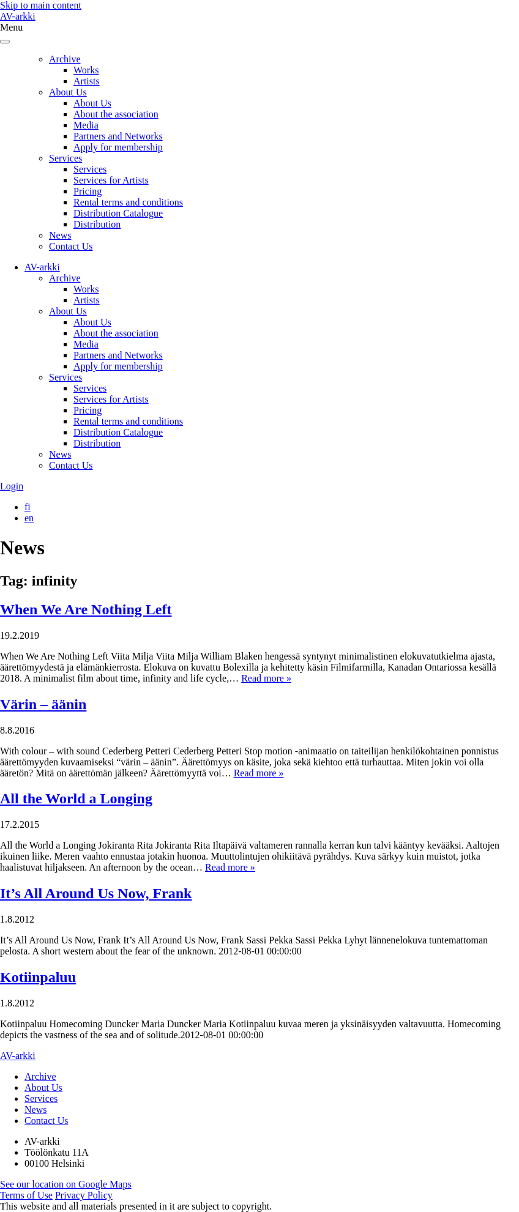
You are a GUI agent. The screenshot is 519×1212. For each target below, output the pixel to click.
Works (86, 70)
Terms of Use (26, 1195)
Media (86, 125)
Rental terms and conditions (128, 202)
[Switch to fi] (27, 507)
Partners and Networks (118, 136)
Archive (65, 59)
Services (65, 158)
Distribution (97, 224)
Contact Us (71, 246)
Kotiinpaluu (38, 977)
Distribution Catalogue (118, 213)
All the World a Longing (76, 798)
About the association (116, 114)
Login (11, 486)
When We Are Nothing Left (85, 609)
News (60, 235)
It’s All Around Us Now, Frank (96, 893)
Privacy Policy (84, 1195)
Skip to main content (40, 5)
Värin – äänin (43, 704)
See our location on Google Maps (66, 1184)
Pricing (87, 191)
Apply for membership (118, 147)
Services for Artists (111, 180)
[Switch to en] (29, 518)
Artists (86, 81)
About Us (68, 92)
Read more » (266, 678)
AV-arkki (17, 16)
